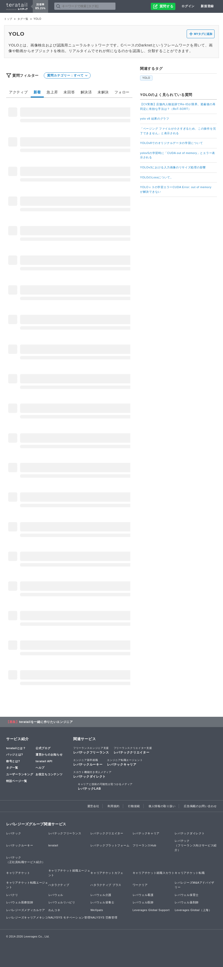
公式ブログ (43, 748)
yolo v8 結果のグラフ (154, 118)
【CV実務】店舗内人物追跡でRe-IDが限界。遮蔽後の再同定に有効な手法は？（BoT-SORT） (178, 106)
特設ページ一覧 (16, 780)
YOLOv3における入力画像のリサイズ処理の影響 (173, 167)
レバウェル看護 (143, 894)
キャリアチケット (18, 872)
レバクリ (12, 894)
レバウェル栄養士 (102, 902)
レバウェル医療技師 (19, 902)
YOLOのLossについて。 (156, 177)
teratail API (44, 761)
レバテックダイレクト (92, 774)
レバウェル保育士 (187, 894)
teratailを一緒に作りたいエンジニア (46, 722)
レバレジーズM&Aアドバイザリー (194, 885)
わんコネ (54, 910)
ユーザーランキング (19, 774)
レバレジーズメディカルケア (25, 910)
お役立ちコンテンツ (49, 774)
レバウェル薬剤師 (187, 902)
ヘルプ (40, 767)
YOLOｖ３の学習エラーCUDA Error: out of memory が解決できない (177, 189)
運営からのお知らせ (49, 754)
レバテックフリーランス (91, 750)
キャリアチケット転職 (190, 872)
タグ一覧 (22, 18)
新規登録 (207, 6)
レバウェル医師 (143, 902)
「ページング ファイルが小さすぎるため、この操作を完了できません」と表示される (178, 131)
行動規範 (134, 806)
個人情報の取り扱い (161, 806)
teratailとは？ (16, 748)
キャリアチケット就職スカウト (154, 872)
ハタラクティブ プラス (105, 884)
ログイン (188, 6)
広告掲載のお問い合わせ (200, 806)
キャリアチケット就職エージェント (69, 873)
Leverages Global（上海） (193, 910)
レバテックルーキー (87, 762)
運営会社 (93, 806)
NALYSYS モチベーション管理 (69, 917)
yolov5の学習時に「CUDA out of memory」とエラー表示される (177, 155)
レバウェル (55, 894)
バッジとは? (14, 754)
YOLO (146, 77)
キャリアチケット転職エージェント (27, 885)
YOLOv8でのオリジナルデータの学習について (171, 142)
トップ (8, 18)
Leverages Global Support (151, 910)
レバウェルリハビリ (61, 902)
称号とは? (13, 761)
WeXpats (96, 910)
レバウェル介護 (100, 894)
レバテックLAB (105, 786)
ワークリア (140, 884)
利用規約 (114, 806)
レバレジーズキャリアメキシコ (27, 917)
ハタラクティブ (58, 884)
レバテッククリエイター (133, 750)
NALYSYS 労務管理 (103, 917)
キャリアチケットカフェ (106, 872)
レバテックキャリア (125, 762)
